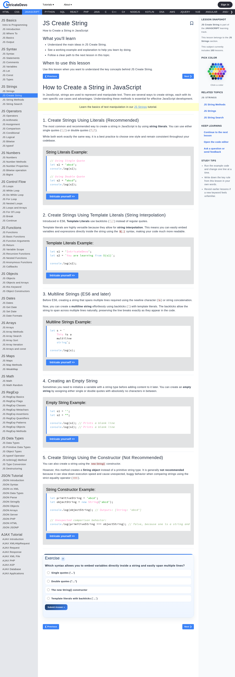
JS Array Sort (10, 340)
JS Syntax (8, 53)
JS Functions (10, 232)
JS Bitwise (8, 141)
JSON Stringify (11, 501)
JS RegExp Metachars (15, 409)
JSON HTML (9, 523)
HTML (6, 12)
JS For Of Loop (11, 212)
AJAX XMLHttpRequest (16, 543)
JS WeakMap (10, 369)
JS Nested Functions (14, 258)
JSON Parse (9, 497)
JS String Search (12, 104)
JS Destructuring (12, 468)
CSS (16, 12)
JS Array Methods (12, 331)
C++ (114, 12)
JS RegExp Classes (14, 405)
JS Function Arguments (16, 240)
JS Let (6, 70)
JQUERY (185, 12)
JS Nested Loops (12, 203)
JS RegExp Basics (13, 396)
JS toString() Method (14, 460)
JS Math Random (12, 385)
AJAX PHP (8, 560)
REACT (74, 12)
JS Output (8, 42)
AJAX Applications (13, 573)
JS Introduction (11, 29)
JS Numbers (9, 157)
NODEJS (135, 12)
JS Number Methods (14, 161)
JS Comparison (11, 128)
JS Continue (9, 220)
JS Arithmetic (10, 120)
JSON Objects (10, 506)
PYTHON (50, 12)
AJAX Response (12, 552)
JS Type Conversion (14, 464)
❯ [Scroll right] (232, 12)
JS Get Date (9, 307)
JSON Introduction (13, 480)
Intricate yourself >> (62, 196)
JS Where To (9, 33)
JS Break (7, 216)
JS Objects (8, 278)
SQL (62, 12)
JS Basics (8, 37)
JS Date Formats (12, 315)
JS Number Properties (15, 166)
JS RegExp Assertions (15, 414)
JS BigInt (7, 174)
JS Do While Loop (13, 194)
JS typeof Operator (13, 455)
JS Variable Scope (13, 249)
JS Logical (8, 137)
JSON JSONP (10, 527)
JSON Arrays (10, 510)
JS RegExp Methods (14, 431)
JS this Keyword (11, 286)
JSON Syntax (10, 484)
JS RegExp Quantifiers (15, 418)
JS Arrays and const (14, 348)
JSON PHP (8, 518)
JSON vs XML (10, 488)
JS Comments (10, 62)
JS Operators (10, 115)
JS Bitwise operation (14, 170)
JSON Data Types (12, 493)
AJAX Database (11, 569)
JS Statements (11, 58)
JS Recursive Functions (16, 253)
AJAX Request (11, 547)
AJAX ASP (8, 564)
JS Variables (9, 66)
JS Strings (8, 91)
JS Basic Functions (13, 236)
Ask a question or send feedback (214, 150)
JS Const (7, 75)
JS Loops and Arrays (14, 207)
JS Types (7, 79)
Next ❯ (188, 76)
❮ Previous (51, 76)
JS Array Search (12, 336)
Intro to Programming (14, 24)
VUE (197, 12)
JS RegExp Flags (12, 401)
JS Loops (7, 186)
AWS (172, 12)
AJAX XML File (11, 556)
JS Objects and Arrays (15, 282)
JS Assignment (11, 124)
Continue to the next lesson (216, 134)
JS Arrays (8, 327)
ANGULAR (211, 12)
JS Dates (7, 302)
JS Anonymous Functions (17, 262)
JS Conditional (11, 132)
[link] (217, 71)
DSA (161, 12)
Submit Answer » (56, 607)
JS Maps (7, 360)
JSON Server (10, 514)
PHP (86, 12)
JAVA (97, 12)
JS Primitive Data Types (16, 447)
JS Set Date (9, 311)
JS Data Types (11, 442)
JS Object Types (12, 451)
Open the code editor (216, 142)
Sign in (225, 4)
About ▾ (68, 4)
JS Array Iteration (12, 344)
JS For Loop (9, 199)
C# (123, 12)
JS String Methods (13, 99)
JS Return (8, 245)
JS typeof (7, 145)
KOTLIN (149, 12)
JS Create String (12, 95)
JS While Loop (10, 190)
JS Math (7, 380)
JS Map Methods (12, 364)
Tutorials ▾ (48, 4)
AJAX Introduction (13, 539)
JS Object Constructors (16, 291)
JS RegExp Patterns (14, 422)
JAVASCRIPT (32, 12)
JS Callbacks (10, 266)
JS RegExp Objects (13, 426)
